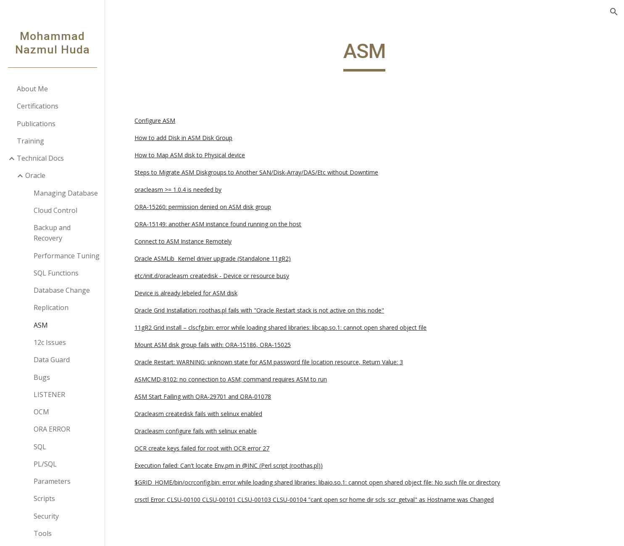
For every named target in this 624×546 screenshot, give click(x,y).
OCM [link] (41, 411)
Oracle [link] (35, 175)
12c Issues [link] (50, 342)
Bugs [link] (42, 377)
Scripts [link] (44, 498)
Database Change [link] (62, 290)
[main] (364, 55)
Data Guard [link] (52, 359)
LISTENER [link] (49, 394)
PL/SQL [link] (45, 464)
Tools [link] (43, 533)
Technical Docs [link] (40, 158)
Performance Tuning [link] (67, 255)
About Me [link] (32, 88)
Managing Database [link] (66, 193)
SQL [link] (40, 446)
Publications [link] (36, 123)
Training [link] (30, 141)
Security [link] (46, 516)
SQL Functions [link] (56, 273)
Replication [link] (51, 307)
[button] (614, 12)
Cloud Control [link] (55, 210)
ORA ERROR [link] (52, 429)
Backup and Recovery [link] (52, 233)
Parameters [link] (52, 481)
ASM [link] (41, 325)
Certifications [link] (37, 106)
